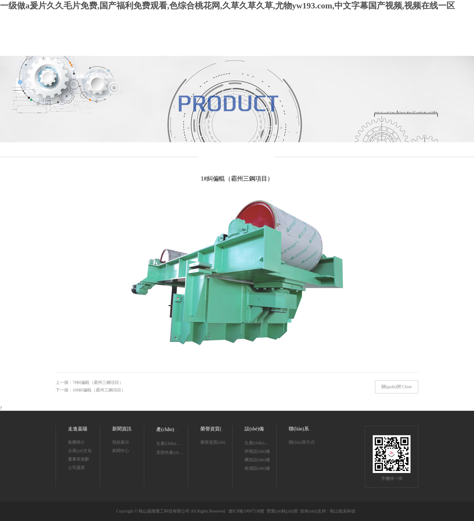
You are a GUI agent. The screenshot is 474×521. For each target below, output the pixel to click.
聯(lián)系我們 (304, 428)
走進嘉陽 (77, 428)
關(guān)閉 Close (396, 386)
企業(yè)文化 (80, 451)
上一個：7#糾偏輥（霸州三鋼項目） (89, 382)
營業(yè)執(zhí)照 (282, 511)
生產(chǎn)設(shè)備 (263, 443)
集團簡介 (76, 442)
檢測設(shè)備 (257, 468)
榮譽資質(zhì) (214, 428)
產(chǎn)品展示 (172, 429)
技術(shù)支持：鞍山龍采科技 (328, 511)
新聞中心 (120, 451)
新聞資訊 (121, 428)
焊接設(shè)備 (257, 451)
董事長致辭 (78, 459)
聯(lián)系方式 (302, 442)
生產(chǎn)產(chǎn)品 (176, 443)
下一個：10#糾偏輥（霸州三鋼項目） (90, 390)
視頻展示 (120, 442)
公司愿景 (76, 467)
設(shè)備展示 (259, 428)
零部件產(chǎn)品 (172, 452)
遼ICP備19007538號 (246, 511)
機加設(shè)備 (257, 460)
